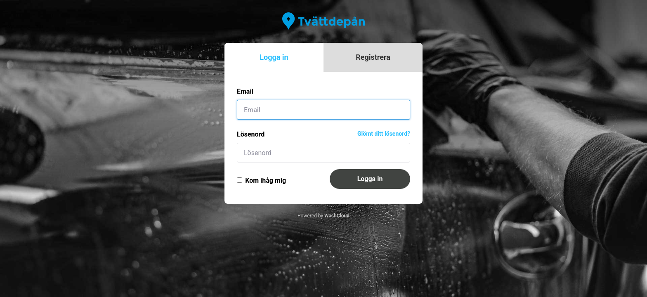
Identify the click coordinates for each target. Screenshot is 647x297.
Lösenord (250, 134)
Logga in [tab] (274, 57)
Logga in (370, 179)
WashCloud (336, 216)
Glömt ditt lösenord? (383, 133)
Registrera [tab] (373, 57)
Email (245, 91)
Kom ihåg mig (261, 180)
